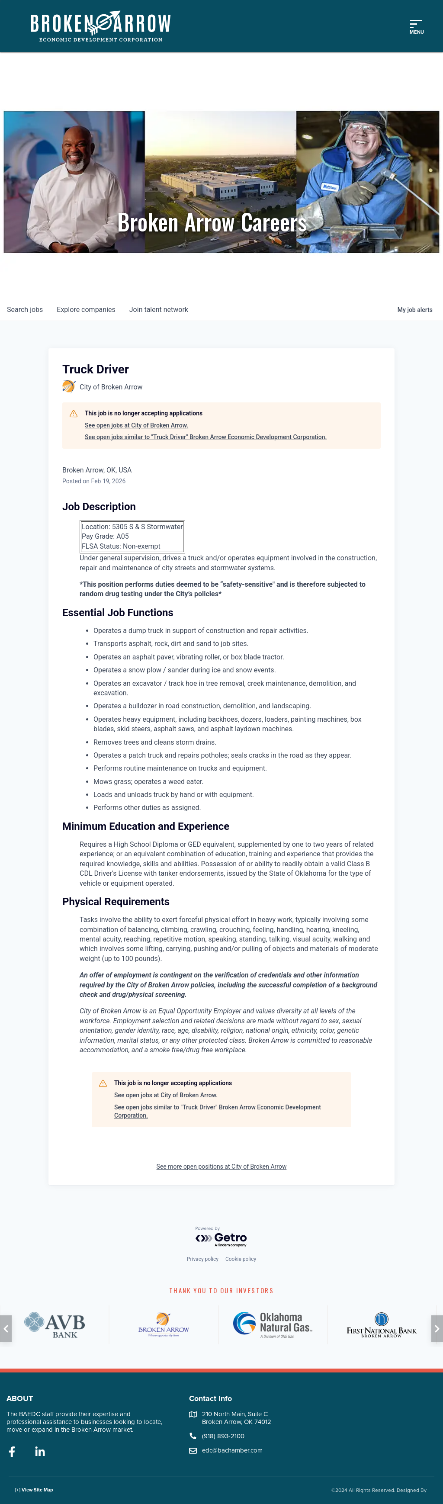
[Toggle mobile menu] (416, 26)
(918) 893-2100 (223, 1436)
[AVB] (54, 1324)
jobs (25, 309)
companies (86, 309)
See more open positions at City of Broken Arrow (222, 1166)
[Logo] (105, 26)
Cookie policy (240, 1259)
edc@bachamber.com (232, 1450)
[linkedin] (40, 1452)
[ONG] (272, 1324)
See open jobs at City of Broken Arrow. (136, 425)
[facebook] (11, 1452)
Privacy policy (202, 1259)
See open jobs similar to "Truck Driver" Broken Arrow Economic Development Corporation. (206, 437)
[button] (6, 1328)
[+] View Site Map (34, 1490)
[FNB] (382, 1324)
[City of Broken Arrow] (163, 1324)
